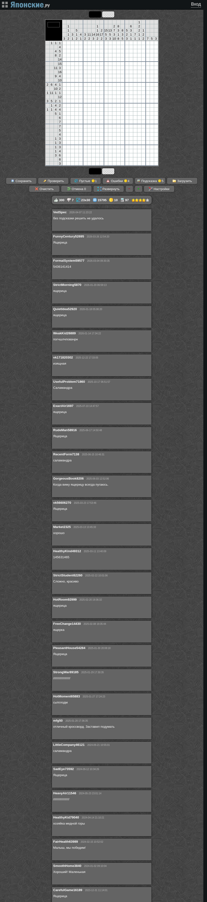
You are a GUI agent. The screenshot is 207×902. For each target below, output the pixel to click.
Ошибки (117, 181)
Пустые (85, 181)
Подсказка (150, 181)
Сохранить (21, 181)
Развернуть (108, 189)
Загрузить (182, 181)
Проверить (53, 181)
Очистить (44, 189)
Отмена (76, 189)
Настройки (159, 189)
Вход (196, 4)
